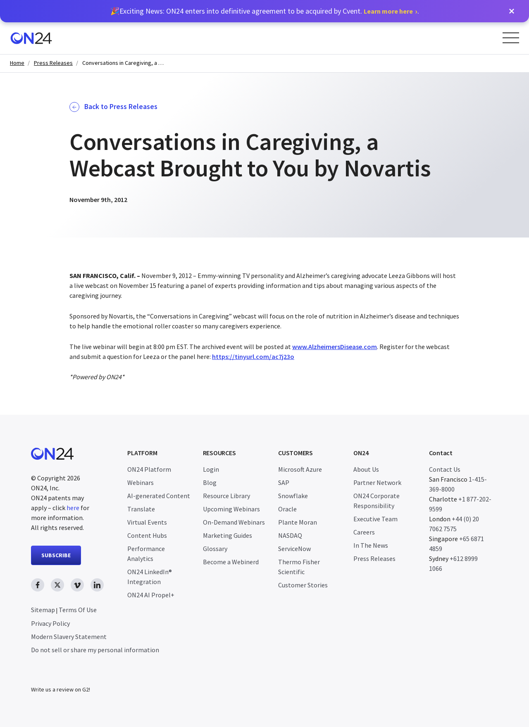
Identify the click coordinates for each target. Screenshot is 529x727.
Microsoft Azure (300, 469)
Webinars (140, 482)
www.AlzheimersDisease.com (334, 346)
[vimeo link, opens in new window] (77, 585)
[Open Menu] (511, 37)
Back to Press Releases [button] (113, 107)
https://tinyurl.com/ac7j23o (253, 356)
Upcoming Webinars (231, 509)
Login (211, 469)
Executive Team (375, 519)
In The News (370, 545)
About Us (366, 469)
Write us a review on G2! (60, 689)
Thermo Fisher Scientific (299, 567)
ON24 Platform (149, 469)
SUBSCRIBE (56, 555)
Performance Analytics (146, 553)
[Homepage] (31, 38)
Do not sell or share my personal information (95, 650)
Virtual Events (147, 522)
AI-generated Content (158, 496)
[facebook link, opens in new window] (37, 585)
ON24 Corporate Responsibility (376, 501)
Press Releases (53, 63)
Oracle (287, 509)
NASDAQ (290, 535)
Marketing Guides (227, 535)
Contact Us (444, 469)
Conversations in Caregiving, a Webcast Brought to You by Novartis (123, 63)
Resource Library (226, 496)
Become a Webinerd (231, 562)
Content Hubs (147, 535)
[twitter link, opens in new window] (57, 585)
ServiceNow (294, 548)
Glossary (215, 548)
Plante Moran (297, 522)
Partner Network (377, 482)
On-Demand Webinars (234, 522)
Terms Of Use (78, 610)
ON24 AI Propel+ (150, 595)
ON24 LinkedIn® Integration (149, 577)
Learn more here (388, 11)
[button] (512, 11)
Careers (364, 532)
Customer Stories (303, 585)
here (73, 508)
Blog (210, 482)
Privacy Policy (50, 623)
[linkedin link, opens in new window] (97, 585)
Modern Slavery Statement (69, 636)
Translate (141, 509)
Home (17, 63)
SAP (283, 482)
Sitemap (43, 610)
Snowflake (293, 496)
